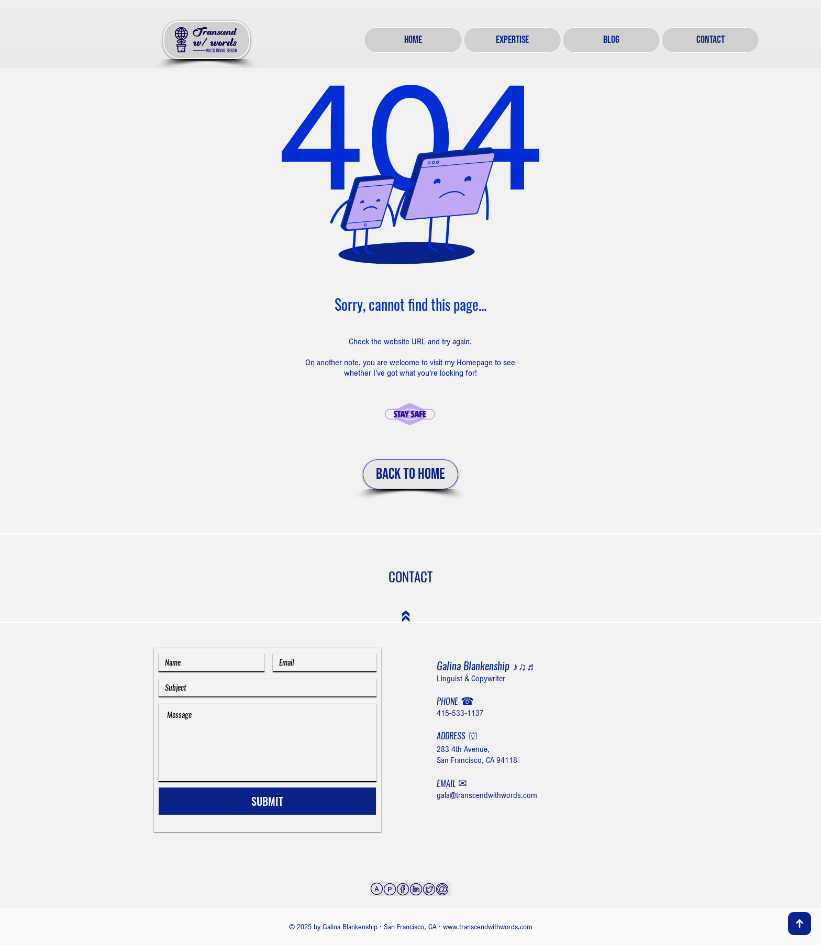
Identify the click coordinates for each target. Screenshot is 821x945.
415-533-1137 (460, 712)
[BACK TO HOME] (410, 474)
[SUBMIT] (267, 801)
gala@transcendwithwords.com (487, 795)
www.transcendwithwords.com (487, 926)
